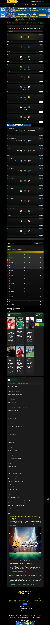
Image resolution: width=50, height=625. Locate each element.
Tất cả (42, 22)
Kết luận (9, 513)
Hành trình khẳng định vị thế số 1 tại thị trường (15, 391)
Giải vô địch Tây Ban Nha (12, 434)
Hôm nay (29, 22)
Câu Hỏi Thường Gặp (35, 601)
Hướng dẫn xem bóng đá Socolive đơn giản (14, 473)
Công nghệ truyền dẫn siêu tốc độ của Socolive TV (15, 415)
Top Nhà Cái (33, 1)
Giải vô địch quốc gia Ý (11, 431)
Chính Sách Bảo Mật (21, 601)
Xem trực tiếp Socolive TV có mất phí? (14, 508)
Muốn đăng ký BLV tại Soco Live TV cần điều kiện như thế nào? (17, 510)
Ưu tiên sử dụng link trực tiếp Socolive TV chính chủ (16, 494)
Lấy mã (25, 604)
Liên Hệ (40, 601)
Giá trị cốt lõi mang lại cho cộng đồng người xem (15, 394)
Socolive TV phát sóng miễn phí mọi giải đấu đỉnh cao (16, 426)
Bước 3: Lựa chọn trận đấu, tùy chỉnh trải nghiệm (15, 481)
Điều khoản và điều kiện (12, 399)
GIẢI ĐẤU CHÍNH (25, 25)
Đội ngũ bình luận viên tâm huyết (13, 410)
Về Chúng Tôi (10, 601)
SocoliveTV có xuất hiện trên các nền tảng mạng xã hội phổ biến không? (19, 500)
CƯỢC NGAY (41, 324)
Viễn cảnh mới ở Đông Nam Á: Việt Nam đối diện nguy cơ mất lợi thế (30, 364)
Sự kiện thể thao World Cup (12, 447)
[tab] (16, 20)
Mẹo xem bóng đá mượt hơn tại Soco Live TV (15, 486)
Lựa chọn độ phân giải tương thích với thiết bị (15, 492)
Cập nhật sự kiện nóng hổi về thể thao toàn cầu (15, 458)
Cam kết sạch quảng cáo (12, 418)
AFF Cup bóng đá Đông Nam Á (12, 450)
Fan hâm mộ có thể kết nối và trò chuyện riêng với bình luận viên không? (19, 502)
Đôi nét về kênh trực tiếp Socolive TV (13, 386)
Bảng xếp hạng (10, 463)
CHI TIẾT (37, 324)
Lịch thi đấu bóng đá (11, 455)
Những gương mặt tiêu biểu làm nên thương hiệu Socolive (16, 484)
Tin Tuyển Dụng (27, 601)
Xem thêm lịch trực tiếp (25, 239)
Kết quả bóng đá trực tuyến (12, 466)
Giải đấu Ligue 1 (10, 439)
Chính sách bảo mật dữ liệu (12, 402)
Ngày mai (36, 22)
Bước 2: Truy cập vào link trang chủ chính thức (15, 478)
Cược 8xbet (38, 1)
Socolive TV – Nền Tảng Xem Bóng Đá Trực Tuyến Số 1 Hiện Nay (18, 383)
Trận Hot (15, 22)
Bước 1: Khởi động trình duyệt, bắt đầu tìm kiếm (15, 476)
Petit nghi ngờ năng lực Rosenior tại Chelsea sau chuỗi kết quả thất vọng (11, 364)
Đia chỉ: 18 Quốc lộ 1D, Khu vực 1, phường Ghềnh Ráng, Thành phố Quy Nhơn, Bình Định (26, 615)
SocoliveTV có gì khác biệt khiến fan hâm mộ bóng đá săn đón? (17, 407)
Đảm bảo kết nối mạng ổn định (12, 489)
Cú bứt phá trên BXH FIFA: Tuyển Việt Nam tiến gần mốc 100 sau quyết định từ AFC (20, 365)
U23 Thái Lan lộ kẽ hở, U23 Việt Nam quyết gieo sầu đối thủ (11, 335)
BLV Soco (22, 22)
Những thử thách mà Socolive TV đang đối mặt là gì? (16, 505)
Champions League (11, 442)
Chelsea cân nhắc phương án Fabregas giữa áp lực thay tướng (30, 335)
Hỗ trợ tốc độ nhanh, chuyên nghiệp (13, 423)
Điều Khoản (15, 601)
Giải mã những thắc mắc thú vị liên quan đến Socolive (16, 497)
